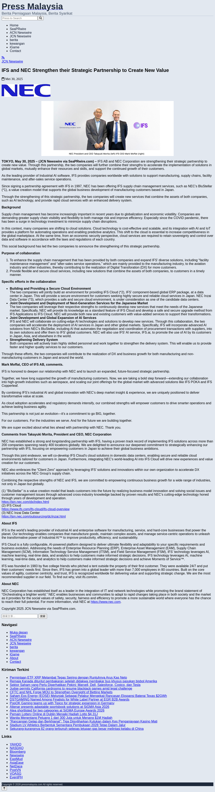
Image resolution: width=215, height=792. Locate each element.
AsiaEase (17, 762)
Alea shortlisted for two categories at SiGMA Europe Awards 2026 (57, 710)
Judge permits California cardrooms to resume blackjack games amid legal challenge (71, 688)
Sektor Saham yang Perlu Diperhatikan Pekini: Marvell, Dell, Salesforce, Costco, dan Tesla (75, 685)
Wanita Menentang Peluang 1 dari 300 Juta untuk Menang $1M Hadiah (61, 717)
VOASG (15, 773)
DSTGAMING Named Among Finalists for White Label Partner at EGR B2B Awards (69, 699)
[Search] (41, 18)
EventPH (16, 777)
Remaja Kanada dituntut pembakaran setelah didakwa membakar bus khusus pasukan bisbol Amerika (83, 681)
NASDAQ (17, 748)
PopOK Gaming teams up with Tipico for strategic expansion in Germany (62, 703)
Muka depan (19, 632)
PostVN (15, 770)
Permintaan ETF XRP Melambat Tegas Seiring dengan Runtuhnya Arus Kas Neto (68, 677)
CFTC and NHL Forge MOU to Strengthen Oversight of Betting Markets (61, 692)
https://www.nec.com (106, 601)
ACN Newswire (21, 32)
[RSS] (3, 58)
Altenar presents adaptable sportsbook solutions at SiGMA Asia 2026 (59, 707)
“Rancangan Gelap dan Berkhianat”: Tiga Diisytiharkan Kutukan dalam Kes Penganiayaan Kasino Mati (83, 721)
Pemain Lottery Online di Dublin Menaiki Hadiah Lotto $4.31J (54, 714)
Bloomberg (17, 751)
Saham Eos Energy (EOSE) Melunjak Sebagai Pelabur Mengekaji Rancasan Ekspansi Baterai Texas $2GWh (88, 696)
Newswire (17, 755)
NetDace (16, 766)
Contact (15, 51)
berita (14, 40)
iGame (14, 47)
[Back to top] (4, 788)
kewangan (17, 43)
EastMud (16, 759)
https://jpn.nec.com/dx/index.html (25, 502)
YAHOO (15, 744)
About (14, 658)
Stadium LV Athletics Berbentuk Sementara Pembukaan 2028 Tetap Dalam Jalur (68, 725)
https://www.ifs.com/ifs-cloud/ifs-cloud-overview (35, 509)
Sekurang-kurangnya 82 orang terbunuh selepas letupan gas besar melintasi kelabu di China (77, 728)
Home (14, 25)
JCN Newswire (20, 36)
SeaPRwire (18, 29)
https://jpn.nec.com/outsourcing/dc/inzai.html (34, 516)
